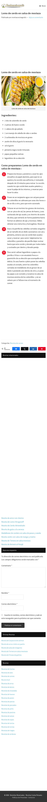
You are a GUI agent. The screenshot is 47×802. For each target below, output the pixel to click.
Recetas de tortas (7, 727)
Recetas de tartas (7, 723)
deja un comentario (36, 17)
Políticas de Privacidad (19, 797)
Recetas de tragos (7, 730)
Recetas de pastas (7, 701)
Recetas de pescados (8, 705)
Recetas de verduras (8, 734)
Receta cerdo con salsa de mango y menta (18, 537)
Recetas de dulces (7, 687)
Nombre (5, 593)
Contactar (31, 797)
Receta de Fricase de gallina (11, 655)
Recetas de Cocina (7, 669)
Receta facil (5, 680)
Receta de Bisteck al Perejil (12, 544)
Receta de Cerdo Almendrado (13, 525)
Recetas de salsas (7, 716)
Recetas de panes (7, 698)
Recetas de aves (7, 673)
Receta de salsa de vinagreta (11, 648)
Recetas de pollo (7, 709)
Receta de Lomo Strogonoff (12, 522)
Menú (44, 6)
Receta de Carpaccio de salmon (12, 640)
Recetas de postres (8, 712)
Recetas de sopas (7, 720)
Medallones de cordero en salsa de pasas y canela (21, 533)
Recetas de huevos (8, 694)
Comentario (6, 565)
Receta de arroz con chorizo (12, 518)
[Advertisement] (23, 45)
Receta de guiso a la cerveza (12, 529)
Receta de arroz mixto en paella (13, 644)
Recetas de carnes (16, 343)
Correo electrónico (9, 604)
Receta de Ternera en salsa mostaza (15, 540)
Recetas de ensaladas (9, 691)
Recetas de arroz (7, 683)
